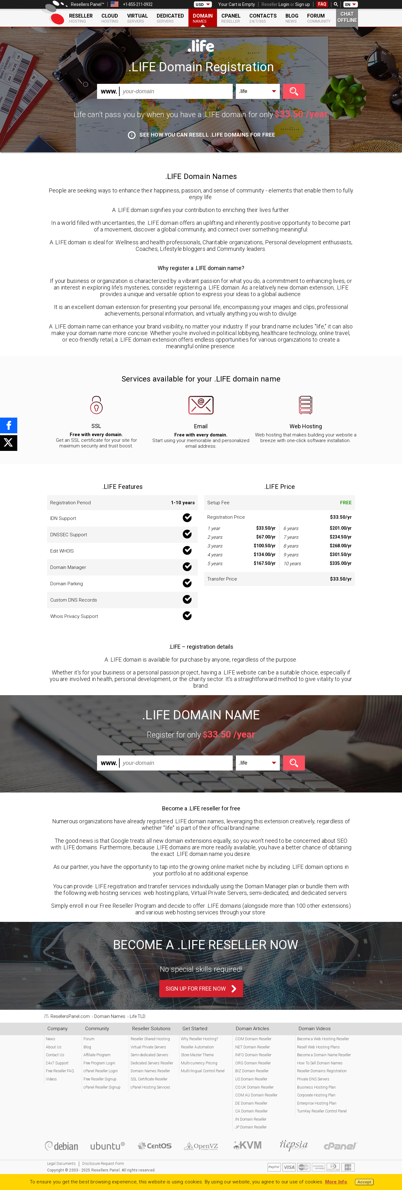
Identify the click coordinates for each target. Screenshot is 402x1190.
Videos (51, 1079)
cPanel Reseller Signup (102, 1087)
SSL (96, 426)
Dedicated (170, 18)
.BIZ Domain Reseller (251, 1071)
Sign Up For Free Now (196, 988)
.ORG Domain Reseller (252, 1063)
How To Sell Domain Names (320, 1063)
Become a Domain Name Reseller (324, 1055)
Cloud (109, 18)
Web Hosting (306, 426)
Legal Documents (61, 1163)
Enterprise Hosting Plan (316, 1103)
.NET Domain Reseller (252, 1047)
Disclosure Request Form (103, 1163)
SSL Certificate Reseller (149, 1079)
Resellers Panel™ (87, 4)
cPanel (231, 18)
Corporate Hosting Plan (316, 1095)
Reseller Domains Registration (322, 1071)
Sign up (302, 4)
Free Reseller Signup (100, 1079)
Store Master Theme (197, 1055)
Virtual (137, 18)
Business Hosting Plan (316, 1087)
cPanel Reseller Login (101, 1071)
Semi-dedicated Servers (149, 1055)
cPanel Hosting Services (150, 1087)
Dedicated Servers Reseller (152, 1063)
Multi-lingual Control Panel (203, 1071)
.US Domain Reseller (250, 1079)
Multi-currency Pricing (199, 1063)
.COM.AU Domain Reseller (255, 1095)
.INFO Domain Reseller (252, 1055)
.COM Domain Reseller (252, 1039)
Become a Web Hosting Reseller (323, 1039)
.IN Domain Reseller (250, 1119)
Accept (364, 1182)
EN (347, 4)
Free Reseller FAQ (60, 1071)
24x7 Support (57, 1063)
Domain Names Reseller (150, 1071)
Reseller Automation (197, 1047)
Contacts (263, 18)
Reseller (81, 18)
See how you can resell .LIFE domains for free (201, 135)
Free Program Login (99, 1063)
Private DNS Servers (313, 1079)
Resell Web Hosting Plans (318, 1047)
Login (284, 4)
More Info (336, 1182)
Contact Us (55, 1055)
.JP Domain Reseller (250, 1127)
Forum (318, 18)
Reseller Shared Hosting (150, 1039)
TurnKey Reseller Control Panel (322, 1111)
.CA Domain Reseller (251, 1111)
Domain (203, 18)
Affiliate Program (97, 1055)
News (50, 1039)
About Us (54, 1047)
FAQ (322, 4)
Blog (291, 18)
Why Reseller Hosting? (199, 1039)
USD (200, 4)
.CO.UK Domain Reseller (254, 1087)
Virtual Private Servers (148, 1047)
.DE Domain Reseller (250, 1103)
